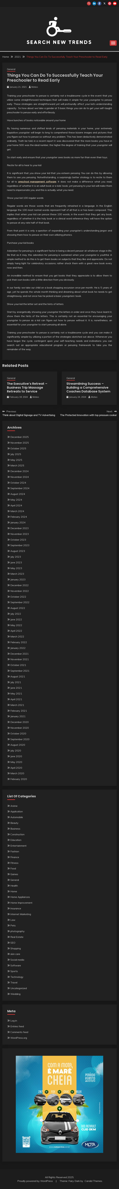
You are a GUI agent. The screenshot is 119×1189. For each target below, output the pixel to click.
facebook (99, 3)
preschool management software (37, 181)
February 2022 (18, 642)
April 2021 (16, 699)
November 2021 (19, 659)
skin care (15, 954)
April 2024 (16, 505)
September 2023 (19, 545)
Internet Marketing (20, 914)
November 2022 (19, 590)
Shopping (15, 948)
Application (16, 811)
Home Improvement (21, 902)
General (11, 69)
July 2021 (15, 682)
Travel (13, 982)
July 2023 (15, 556)
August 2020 (17, 744)
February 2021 (18, 710)
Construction (17, 834)
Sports (14, 971)
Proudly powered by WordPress (35, 1180)
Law (12, 919)
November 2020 (19, 727)
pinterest (110, 3)
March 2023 (17, 573)
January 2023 (18, 579)
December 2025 (19, 436)
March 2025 (17, 465)
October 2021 (18, 665)
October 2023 (18, 539)
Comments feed (19, 1032)
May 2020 (16, 762)
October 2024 (18, 482)
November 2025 (19, 442)
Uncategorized (18, 988)
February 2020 (18, 779)
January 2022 (18, 648)
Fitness (14, 862)
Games (14, 874)
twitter (104, 3)
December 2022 (19, 585)
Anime (14, 805)
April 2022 (16, 630)
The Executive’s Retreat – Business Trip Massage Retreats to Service (27, 387)
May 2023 (16, 568)
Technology (16, 976)
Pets (13, 925)
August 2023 (17, 551)
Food (13, 868)
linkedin (94, 3)
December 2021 (19, 653)
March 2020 (17, 773)
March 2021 (17, 705)
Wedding (15, 993)
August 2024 (17, 493)
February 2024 (18, 516)
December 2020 (19, 722)
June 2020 (16, 756)
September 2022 (19, 602)
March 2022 (17, 636)
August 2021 (17, 676)
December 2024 (19, 471)
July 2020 (15, 750)
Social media (17, 959)
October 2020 (18, 733)
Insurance (15, 908)
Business (15, 828)
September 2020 (19, 739)
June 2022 (16, 619)
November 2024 (19, 476)
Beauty (14, 822)
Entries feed (17, 1026)
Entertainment (18, 845)
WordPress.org (18, 1037)
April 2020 (16, 767)
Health (14, 885)
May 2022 (16, 625)
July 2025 (15, 454)
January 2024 (18, 522)
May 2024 (16, 499)
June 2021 (16, 687)
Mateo (34, 87)
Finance (14, 857)
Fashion (14, 851)
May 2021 (16, 693)
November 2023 (19, 533)
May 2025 (16, 459)
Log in (13, 1020)
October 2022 (18, 596)
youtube (115, 3)
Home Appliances (20, 896)
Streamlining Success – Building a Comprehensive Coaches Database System (88, 387)
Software (15, 965)
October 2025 (18, 448)
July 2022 (15, 613)
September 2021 (19, 670)
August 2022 (17, 608)
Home (13, 891)
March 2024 (17, 511)
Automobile (16, 817)
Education (15, 839)
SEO (12, 942)
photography (17, 931)
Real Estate (16, 936)
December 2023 (19, 528)
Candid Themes (93, 1180)
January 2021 (18, 716)
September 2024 (19, 488)
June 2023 (16, 562)
